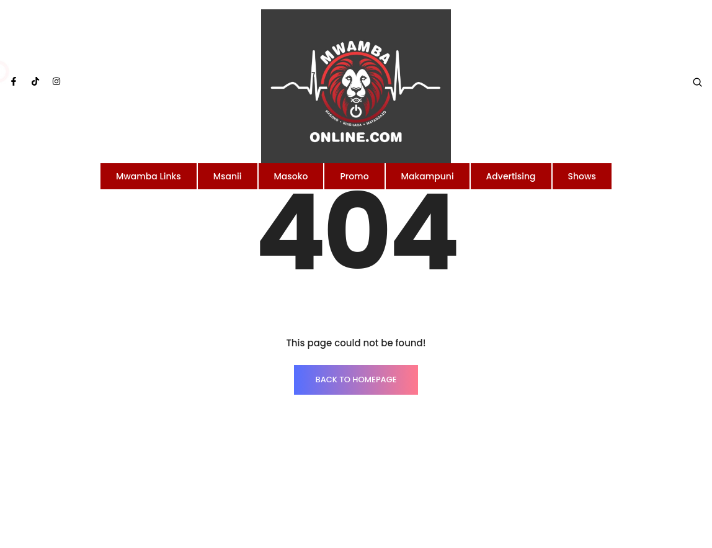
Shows (582, 176)
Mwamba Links (148, 176)
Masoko (291, 176)
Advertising (511, 176)
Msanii (227, 176)
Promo (354, 176)
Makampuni (427, 176)
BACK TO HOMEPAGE (355, 379)
